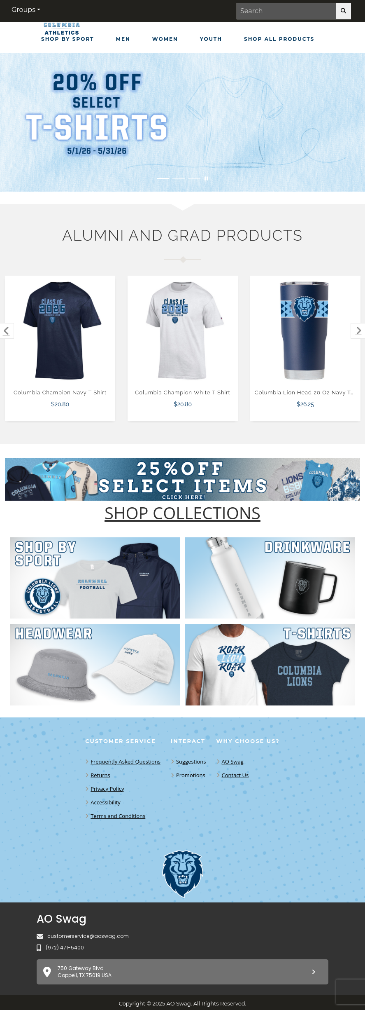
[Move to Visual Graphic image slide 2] (178, 178)
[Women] (165, 39)
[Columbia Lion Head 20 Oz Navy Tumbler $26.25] (305, 331)
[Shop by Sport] (67, 39)
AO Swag (233, 761)
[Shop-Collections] (182, 513)
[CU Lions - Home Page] (61, 30)
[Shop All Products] (279, 39)
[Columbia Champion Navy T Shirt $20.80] (60, 331)
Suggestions (191, 761)
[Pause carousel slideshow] (206, 178)
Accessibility (106, 802)
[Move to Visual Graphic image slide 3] (194, 178)
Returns (100, 775)
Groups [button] (23, 10)
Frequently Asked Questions (125, 761)
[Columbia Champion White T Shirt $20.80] (183, 331)
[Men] (123, 39)
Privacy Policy (107, 788)
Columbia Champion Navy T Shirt (60, 392)
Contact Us (235, 775)
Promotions (190, 775)
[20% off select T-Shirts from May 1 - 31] (182, 122)
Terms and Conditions (118, 816)
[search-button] (343, 11)
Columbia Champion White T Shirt (182, 392)
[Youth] (211, 39)
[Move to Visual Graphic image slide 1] (163, 178)
